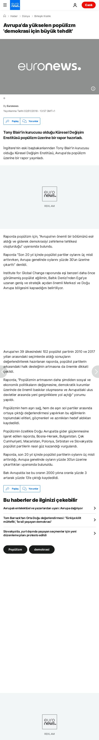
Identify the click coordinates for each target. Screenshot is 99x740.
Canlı (88, 5)
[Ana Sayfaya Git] (15, 5)
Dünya (26, 16)
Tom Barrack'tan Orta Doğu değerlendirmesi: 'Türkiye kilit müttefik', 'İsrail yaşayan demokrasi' (42, 519)
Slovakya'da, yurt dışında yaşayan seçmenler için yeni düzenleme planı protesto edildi (39, 533)
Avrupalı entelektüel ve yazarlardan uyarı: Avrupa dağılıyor (43, 508)
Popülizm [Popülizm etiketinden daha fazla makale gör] (15, 549)
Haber (14, 16)
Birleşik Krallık (42, 16)
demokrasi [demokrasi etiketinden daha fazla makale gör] (41, 549)
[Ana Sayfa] (4, 16)
